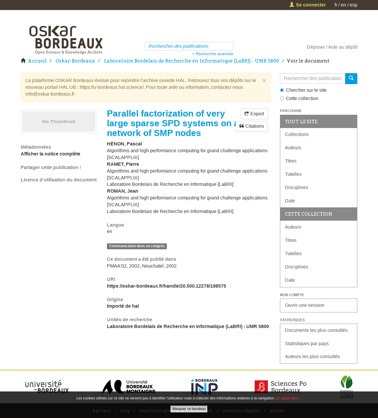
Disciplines (296, 187)
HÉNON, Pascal (124, 143)
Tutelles (293, 174)
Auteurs (293, 147)
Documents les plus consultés (316, 330)
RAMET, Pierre (123, 164)
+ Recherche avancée (212, 53)
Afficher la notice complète (50, 153)
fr (336, 4)
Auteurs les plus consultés (312, 356)
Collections (297, 134)
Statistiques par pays (307, 343)
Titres (290, 160)
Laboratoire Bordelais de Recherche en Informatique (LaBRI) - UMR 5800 (191, 61)
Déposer (316, 47)
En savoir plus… (289, 398)
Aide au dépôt (342, 47)
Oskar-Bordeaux (75, 61)
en (343, 4)
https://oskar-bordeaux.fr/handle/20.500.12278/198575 (166, 285)
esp (353, 4)
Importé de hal (123, 306)
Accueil (37, 61)
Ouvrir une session (304, 305)
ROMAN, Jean (122, 191)
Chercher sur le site (303, 90)
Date (290, 200)
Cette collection (299, 98)
